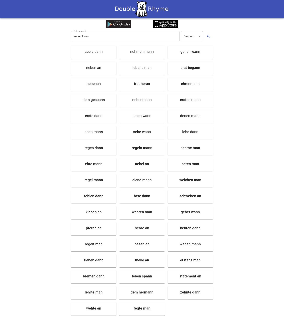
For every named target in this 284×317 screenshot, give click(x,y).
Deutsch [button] (189, 36)
